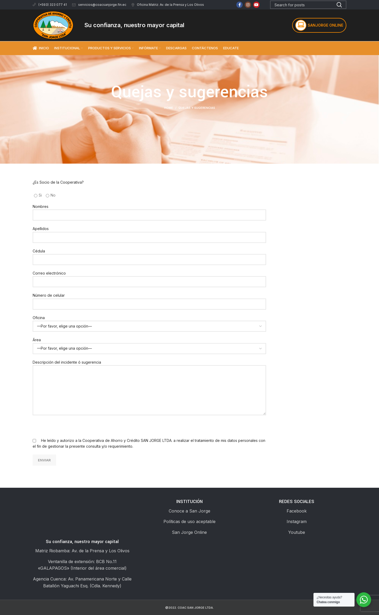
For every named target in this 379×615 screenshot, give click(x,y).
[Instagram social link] (248, 5)
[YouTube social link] (256, 5)
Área (149, 344)
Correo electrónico (149, 277)
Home (168, 108)
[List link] (189, 511)
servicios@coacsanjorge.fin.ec (99, 5)
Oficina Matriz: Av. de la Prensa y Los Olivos (168, 5)
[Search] (308, 5)
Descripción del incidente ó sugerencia (149, 376)
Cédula (149, 255)
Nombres (149, 210)
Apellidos (149, 232)
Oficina (149, 321)
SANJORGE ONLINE (319, 25)
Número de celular (149, 299)
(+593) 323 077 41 (50, 5)
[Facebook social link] (239, 5)
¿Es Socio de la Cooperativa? (58, 182)
